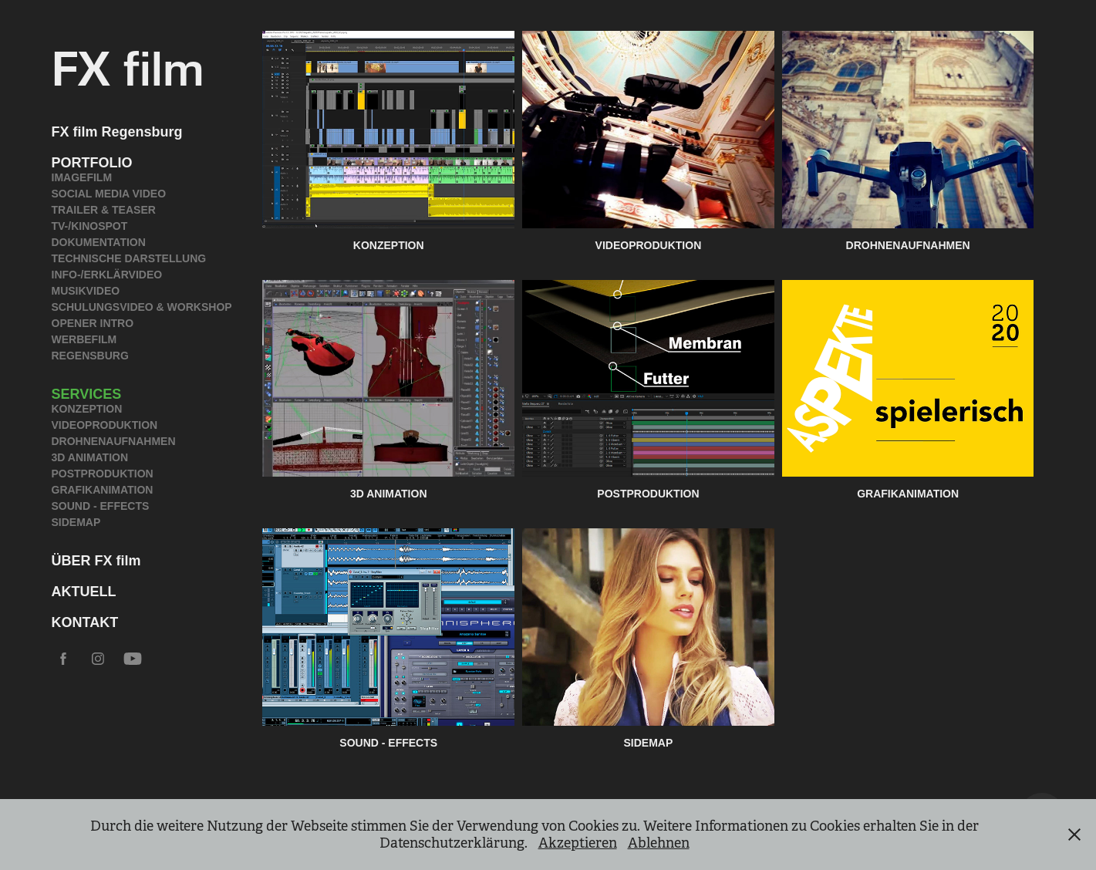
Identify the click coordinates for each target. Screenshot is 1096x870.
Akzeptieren (577, 843)
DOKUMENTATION (99, 242)
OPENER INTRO (93, 323)
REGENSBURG (90, 355)
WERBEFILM (84, 339)
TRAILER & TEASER (104, 210)
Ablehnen (659, 843)
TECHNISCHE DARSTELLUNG (129, 258)
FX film (128, 65)
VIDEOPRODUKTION (105, 425)
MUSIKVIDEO (86, 291)
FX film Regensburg (117, 132)
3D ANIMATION (90, 457)
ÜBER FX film (96, 560)
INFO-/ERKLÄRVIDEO (107, 274)
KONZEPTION (87, 409)
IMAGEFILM (82, 177)
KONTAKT (85, 622)
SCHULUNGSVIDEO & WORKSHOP (142, 307)
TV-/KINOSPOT (90, 226)
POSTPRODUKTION (102, 473)
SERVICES (87, 394)
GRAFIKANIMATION (102, 490)
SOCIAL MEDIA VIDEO (109, 193)
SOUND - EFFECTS (101, 506)
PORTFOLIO (92, 162)
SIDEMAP (76, 522)
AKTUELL (84, 591)
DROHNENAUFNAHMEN (114, 441)
